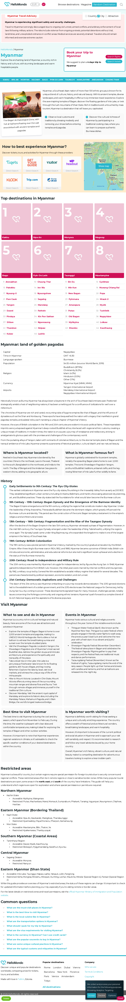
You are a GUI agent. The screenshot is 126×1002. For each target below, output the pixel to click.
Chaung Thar (112, 80)
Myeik (101, 305)
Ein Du (70, 282)
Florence (74, 972)
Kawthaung (104, 328)
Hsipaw (39, 328)
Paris (46, 976)
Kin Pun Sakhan (44, 316)
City (100, 16)
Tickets (6, 999)
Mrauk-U (102, 299)
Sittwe (8, 322)
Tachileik (102, 311)
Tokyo (47, 981)
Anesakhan (97, 80)
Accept (91, 995)
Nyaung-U (10, 293)
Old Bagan (72, 316)
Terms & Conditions (94, 972)
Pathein (40, 311)
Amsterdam (67, 976)
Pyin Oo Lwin (56, 80)
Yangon (8, 305)
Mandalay (41, 305)
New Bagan (72, 293)
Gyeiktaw (102, 282)
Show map (104, 166)
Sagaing (40, 299)
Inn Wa (39, 287)
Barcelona (49, 972)
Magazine (86, 4)
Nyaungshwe (42, 293)
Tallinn (21, 979)
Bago (45, 80)
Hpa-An (14, 80)
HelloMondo (7, 49)
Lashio (39, 334)
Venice (55, 976)
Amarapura (72, 305)
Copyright (89, 976)
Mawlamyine (83, 80)
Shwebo (71, 328)
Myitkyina (72, 322)
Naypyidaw (103, 316)
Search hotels (114, 61)
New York (62, 972)
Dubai (67, 967)
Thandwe (9, 328)
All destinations (51, 987)
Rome (47, 967)
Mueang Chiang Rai (107, 287)
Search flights (113, 57)
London (57, 967)
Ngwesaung (42, 322)
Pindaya (9, 316)
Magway (36, 80)
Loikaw (101, 322)
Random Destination (104, 4)
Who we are (90, 967)
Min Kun (71, 287)
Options (112, 995)
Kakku (6, 80)
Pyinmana (72, 299)
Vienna (76, 967)
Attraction (112, 16)
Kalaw (8, 334)
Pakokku (9, 287)
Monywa (25, 80)
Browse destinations (68, 4)
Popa (100, 293)
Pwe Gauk (10, 299)
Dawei (8, 311)
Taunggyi (70, 80)
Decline (101, 995)
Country (91, 16)
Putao (69, 311)
